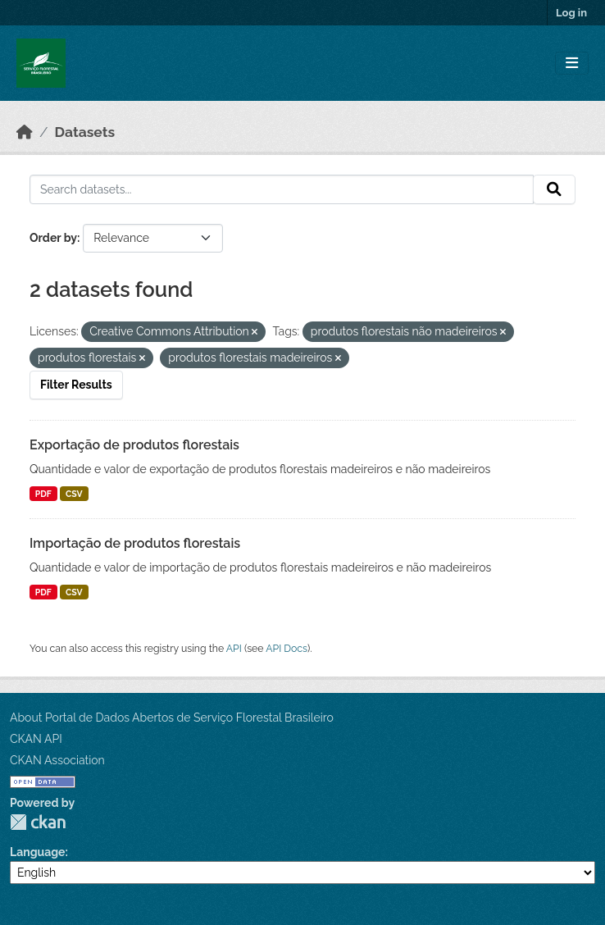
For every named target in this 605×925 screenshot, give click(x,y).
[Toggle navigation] (572, 63)
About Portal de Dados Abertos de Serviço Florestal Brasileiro (172, 717)
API (234, 648)
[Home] (24, 132)
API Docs (286, 648)
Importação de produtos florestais (135, 543)
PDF (43, 494)
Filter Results (76, 384)
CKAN (38, 822)
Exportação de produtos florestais (134, 445)
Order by (53, 237)
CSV (74, 494)
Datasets (85, 132)
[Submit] (554, 189)
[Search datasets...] (282, 189)
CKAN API (36, 738)
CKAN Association (57, 760)
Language (38, 852)
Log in (571, 13)
